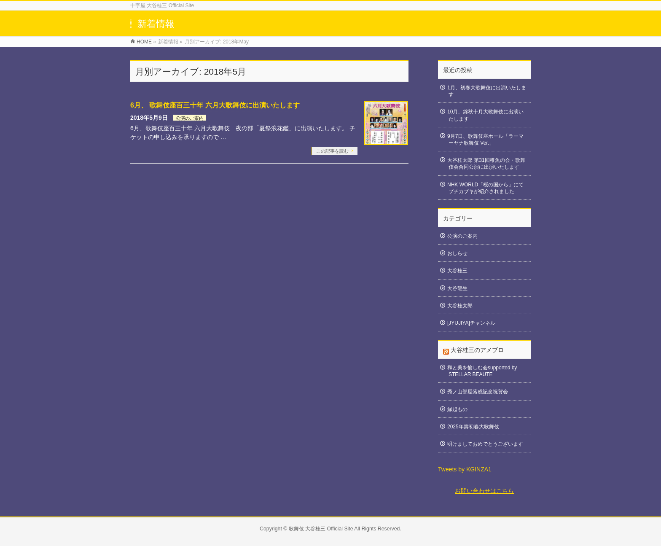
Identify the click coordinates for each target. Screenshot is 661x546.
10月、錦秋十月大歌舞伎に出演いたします (485, 115)
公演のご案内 (190, 118)
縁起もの (457, 409)
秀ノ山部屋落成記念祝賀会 (477, 392)
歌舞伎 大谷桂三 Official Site (321, 529)
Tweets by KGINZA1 (465, 469)
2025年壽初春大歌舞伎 (473, 427)
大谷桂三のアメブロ (477, 350)
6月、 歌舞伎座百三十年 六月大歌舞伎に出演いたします (215, 105)
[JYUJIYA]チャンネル (471, 323)
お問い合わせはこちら (484, 490)
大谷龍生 (457, 288)
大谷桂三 (457, 271)
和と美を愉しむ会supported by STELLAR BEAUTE (482, 371)
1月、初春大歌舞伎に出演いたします (486, 91)
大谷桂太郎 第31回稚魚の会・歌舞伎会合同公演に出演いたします (486, 163)
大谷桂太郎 (460, 306)
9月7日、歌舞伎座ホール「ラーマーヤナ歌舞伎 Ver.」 (485, 139)
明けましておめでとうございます (485, 444)
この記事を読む (332, 150)
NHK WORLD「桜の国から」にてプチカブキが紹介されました (485, 188)
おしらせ (457, 253)
